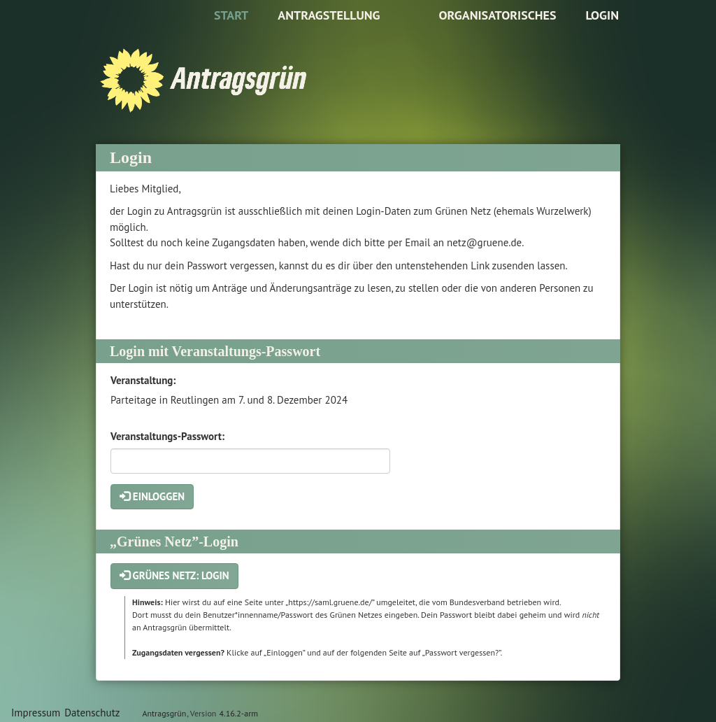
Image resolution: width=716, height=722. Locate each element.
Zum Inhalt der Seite (53, 32)
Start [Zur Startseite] (231, 15)
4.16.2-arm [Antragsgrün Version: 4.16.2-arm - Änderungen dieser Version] (239, 713)
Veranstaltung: (143, 380)
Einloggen (152, 496)
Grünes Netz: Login (174, 575)
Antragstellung (329, 15)
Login (602, 15)
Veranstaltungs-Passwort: (167, 436)
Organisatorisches (497, 15)
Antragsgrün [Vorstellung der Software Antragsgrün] (164, 713)
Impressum (35, 712)
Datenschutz (92, 712)
